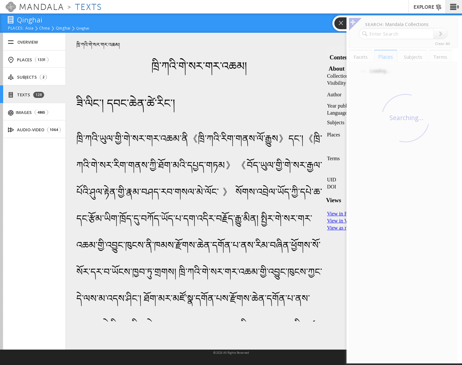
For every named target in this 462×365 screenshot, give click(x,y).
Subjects (27, 77)
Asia (29, 28)
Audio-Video (34, 130)
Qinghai (63, 28)
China (44, 28)
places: (16, 28)
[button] (454, 6)
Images (28, 112)
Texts (26, 95)
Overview (23, 42)
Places (28, 60)
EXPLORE (428, 7)
